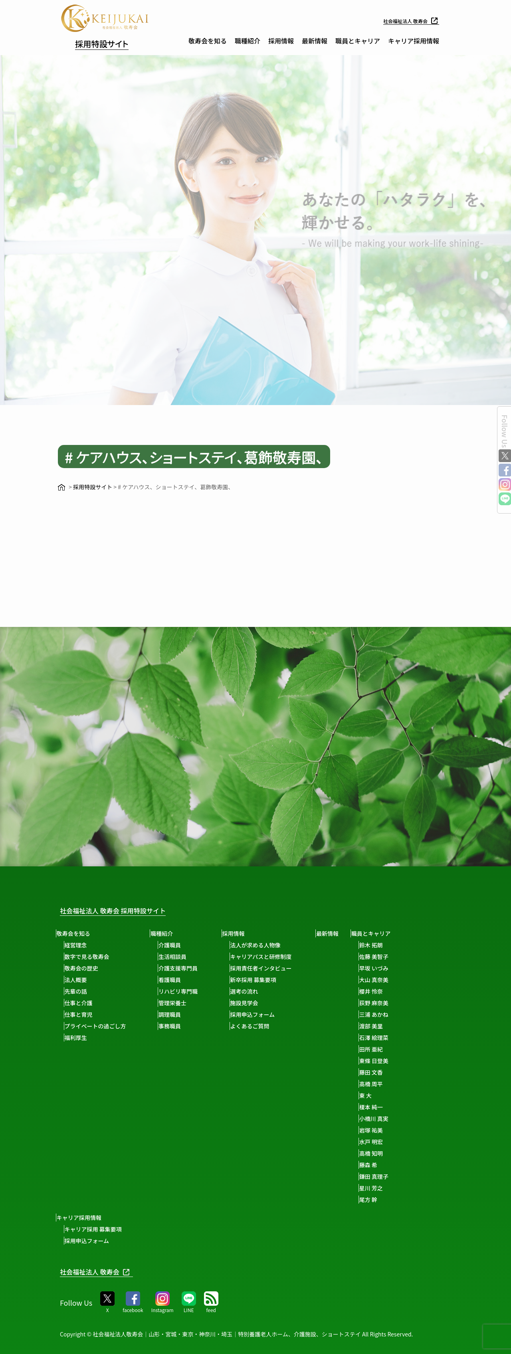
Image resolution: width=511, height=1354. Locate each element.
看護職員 (176, 980)
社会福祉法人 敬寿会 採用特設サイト (125, 910)
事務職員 (176, 1026)
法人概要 (79, 980)
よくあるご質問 (259, 1026)
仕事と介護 (82, 1003)
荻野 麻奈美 (392, 1003)
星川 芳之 (389, 1188)
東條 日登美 (392, 1061)
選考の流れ (254, 991)
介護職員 (176, 945)
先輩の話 (79, 991)
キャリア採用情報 (413, 40)
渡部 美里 (389, 1026)
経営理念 (79, 945)
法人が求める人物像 (265, 945)
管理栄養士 (179, 1003)
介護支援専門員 (184, 968)
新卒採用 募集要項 (263, 980)
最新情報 (314, 40)
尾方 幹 (387, 1200)
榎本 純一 (389, 1107)
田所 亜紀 (389, 1049)
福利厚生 (79, 1038)
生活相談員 (179, 957)
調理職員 (176, 1014)
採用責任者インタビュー (271, 968)
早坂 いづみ (392, 968)
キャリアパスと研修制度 (271, 957)
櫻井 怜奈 (389, 991)
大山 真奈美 (392, 980)
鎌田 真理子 (392, 1176)
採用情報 (281, 40)
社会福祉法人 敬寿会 (407, 21)
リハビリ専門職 (184, 991)
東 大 (384, 1095)
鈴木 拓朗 (389, 945)
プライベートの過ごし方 (98, 1026)
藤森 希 (387, 1165)
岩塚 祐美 (389, 1130)
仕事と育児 (82, 1014)
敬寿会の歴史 (84, 968)
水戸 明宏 (389, 1142)
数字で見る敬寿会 (90, 957)
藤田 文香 (389, 1072)
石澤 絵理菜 (392, 1038)
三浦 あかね (392, 1014)
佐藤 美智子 (392, 957)
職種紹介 (247, 40)
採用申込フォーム (262, 1014)
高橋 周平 (389, 1084)
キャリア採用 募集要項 (96, 1229)
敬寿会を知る (207, 40)
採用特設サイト (112, 42)
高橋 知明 (389, 1153)
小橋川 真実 (392, 1119)
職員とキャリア (357, 40)
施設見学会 (254, 1003)
